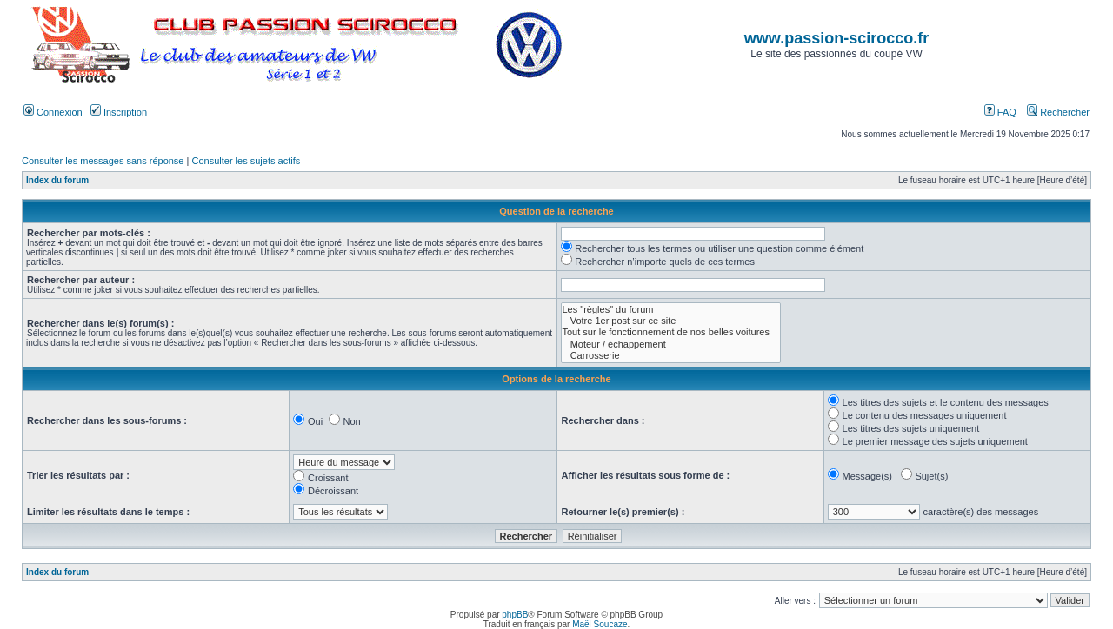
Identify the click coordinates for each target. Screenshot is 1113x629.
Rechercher (1058, 112)
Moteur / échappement (671, 344)
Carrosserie (671, 355)
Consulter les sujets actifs (245, 161)
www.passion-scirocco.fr (836, 38)
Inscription (118, 112)
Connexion (53, 112)
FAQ (1000, 112)
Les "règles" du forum (671, 309)
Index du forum (57, 180)
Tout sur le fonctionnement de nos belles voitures (671, 332)
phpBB (515, 614)
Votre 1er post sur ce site (671, 321)
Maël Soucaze (599, 624)
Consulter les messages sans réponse (102, 161)
